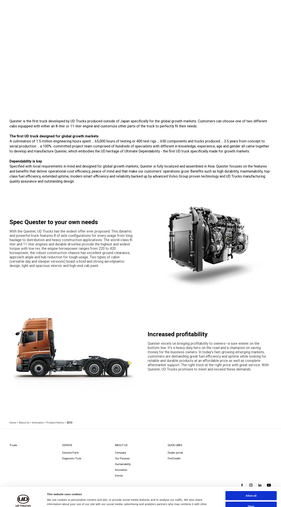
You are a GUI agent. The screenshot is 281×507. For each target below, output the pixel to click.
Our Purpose (122, 458)
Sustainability (123, 464)
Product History (55, 422)
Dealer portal (175, 452)
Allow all (251, 477)
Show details (55, 499)
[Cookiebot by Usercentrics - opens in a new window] (23, 500)
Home (12, 422)
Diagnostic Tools (71, 458)
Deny (251, 487)
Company (120, 452)
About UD (121, 445)
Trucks (13, 445)
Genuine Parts (70, 452)
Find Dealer (174, 458)
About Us (24, 422)
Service (67, 445)
